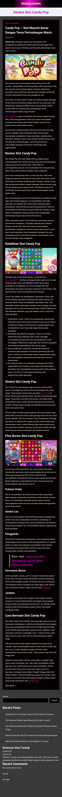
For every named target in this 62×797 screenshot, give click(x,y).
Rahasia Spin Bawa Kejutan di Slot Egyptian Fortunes (26, 741)
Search (5, 696)
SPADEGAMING (11, 280)
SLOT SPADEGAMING (12, 23)
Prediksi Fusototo (10, 757)
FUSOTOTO (7, 751)
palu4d (5, 774)
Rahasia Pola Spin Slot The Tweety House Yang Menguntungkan (31, 735)
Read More (10, 686)
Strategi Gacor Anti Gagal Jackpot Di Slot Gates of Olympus (29, 714)
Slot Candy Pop (11, 116)
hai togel (6, 779)
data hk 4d (7, 754)
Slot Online (44, 393)
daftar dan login (35, 757)
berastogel (46, 588)
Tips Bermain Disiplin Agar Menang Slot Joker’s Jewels (27, 720)
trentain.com (33, 681)
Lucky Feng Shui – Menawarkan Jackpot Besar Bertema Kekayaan (29, 560)
